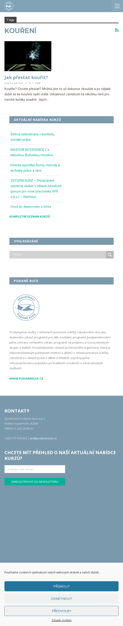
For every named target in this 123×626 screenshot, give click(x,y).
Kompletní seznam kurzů (29, 216)
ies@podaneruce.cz (43, 438)
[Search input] (59, 255)
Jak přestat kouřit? (26, 77)
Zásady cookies (61, 620)
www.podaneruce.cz (26, 378)
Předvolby (61, 611)
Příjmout (61, 586)
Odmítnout (61, 598)
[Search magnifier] (110, 255)
